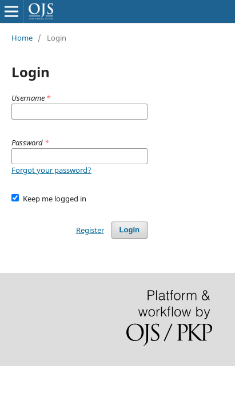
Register (90, 230)
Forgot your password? (51, 170)
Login (130, 229)
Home (22, 38)
